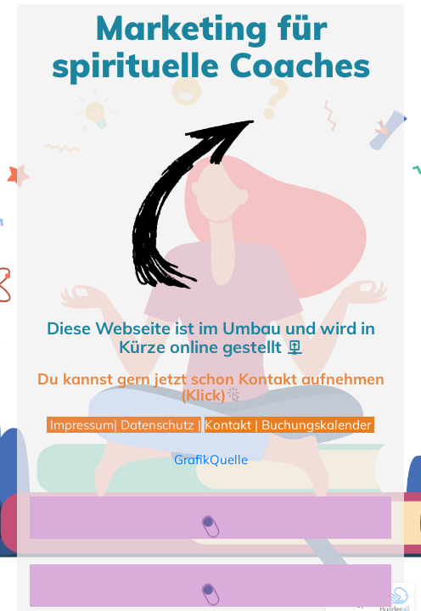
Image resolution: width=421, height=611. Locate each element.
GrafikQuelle (211, 459)
